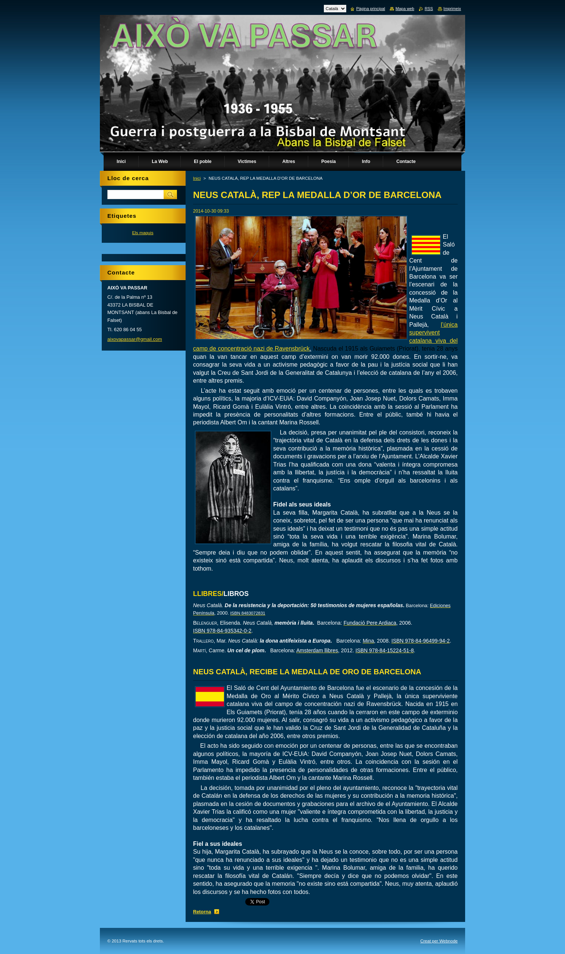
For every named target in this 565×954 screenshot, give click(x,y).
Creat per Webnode (439, 941)
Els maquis (142, 232)
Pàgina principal (370, 8)
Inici (197, 178)
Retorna (202, 911)
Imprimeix (452, 8)
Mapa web (404, 8)
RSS (428, 8)
